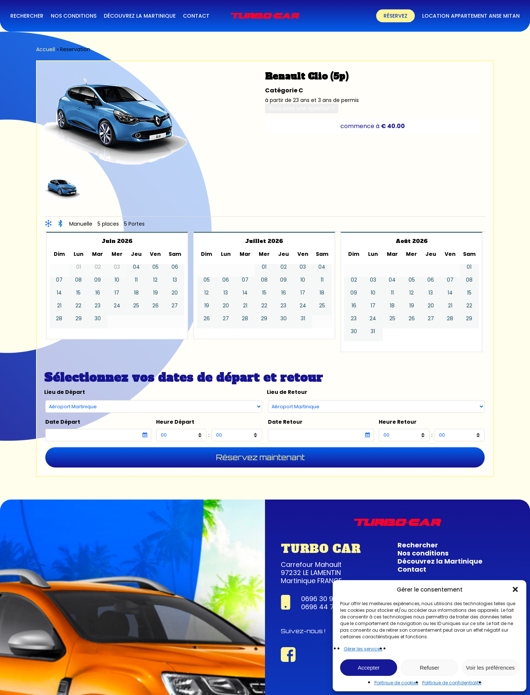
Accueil (45, 49)
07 (59, 280)
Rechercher (418, 545)
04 (136, 267)
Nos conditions (423, 553)
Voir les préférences (490, 667)
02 (283, 267)
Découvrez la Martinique (440, 561)
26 (155, 306)
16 (97, 293)
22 (78, 306)
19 (155, 293)
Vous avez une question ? (302, 108)
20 (175, 293)
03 (303, 267)
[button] (515, 589)
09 (97, 280)
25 (136, 306)
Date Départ (62, 422)
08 (78, 280)
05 (155, 267)
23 (97, 306)
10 (116, 280)
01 (264, 267)
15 (78, 293)
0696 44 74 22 (324, 606)
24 (117, 306)
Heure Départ (175, 422)
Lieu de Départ (64, 392)
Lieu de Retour (287, 392)
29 (78, 318)
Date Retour (285, 422)
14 (59, 293)
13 (175, 280)
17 (116, 293)
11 (136, 280)
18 (136, 293)
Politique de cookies (396, 683)
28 (59, 318)
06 (175, 267)
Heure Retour (398, 422)
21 (59, 306)
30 (98, 318)
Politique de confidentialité (451, 683)
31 (303, 318)
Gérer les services (363, 649)
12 (155, 280)
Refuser (429, 667)
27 (175, 306)
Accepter (368, 667)
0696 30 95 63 (324, 598)
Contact (412, 569)
